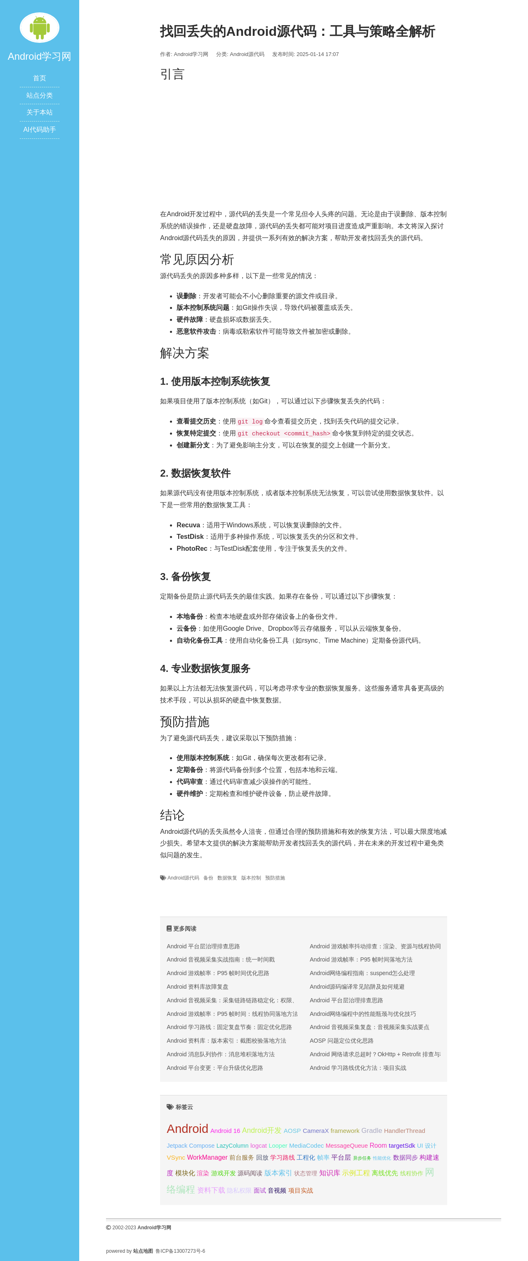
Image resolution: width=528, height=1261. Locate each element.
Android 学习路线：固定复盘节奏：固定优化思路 (229, 1027)
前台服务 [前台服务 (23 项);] (241, 1157)
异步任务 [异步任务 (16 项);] (362, 1158)
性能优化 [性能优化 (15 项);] (382, 1158)
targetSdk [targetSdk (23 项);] (402, 1145)
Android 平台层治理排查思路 (203, 946)
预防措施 (275, 878)
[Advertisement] (303, 142)
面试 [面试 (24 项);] (260, 1190)
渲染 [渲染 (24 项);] (203, 1173)
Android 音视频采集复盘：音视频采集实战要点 (369, 1027)
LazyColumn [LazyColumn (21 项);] (233, 1145)
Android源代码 (247, 54)
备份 (208, 878)
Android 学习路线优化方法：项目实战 (358, 1067)
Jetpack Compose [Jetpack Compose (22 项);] (190, 1145)
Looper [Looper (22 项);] (278, 1145)
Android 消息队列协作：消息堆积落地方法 (221, 1054)
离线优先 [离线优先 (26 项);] (385, 1173)
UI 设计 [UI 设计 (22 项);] (426, 1145)
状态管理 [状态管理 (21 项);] (305, 1173)
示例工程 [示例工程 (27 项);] (356, 1173)
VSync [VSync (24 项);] (176, 1157)
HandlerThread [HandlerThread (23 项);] (404, 1130)
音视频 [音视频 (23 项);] (277, 1190)
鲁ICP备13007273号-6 (180, 1251)
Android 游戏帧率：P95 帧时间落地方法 (361, 959)
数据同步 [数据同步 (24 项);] (405, 1157)
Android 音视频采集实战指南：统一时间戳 (221, 959)
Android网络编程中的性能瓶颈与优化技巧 (363, 1014)
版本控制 (251, 878)
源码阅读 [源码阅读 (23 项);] (250, 1173)
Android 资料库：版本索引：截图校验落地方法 (226, 1040)
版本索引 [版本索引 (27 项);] (278, 1173)
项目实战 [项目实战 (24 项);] (300, 1190)
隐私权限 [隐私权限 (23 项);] (239, 1190)
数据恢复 (227, 878)
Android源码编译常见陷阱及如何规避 (357, 986)
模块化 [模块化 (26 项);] (185, 1173)
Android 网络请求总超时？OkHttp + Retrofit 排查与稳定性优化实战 (395, 1054)
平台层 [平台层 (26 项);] (341, 1157)
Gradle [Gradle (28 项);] (371, 1131)
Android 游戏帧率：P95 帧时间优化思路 (218, 973)
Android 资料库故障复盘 (198, 986)
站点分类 (39, 95)
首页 (39, 78)
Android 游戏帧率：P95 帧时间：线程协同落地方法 (232, 1014)
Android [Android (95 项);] (187, 1128)
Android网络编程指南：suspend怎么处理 (362, 973)
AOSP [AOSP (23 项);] (292, 1130)
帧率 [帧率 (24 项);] (323, 1157)
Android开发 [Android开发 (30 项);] (262, 1130)
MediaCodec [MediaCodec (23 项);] (306, 1145)
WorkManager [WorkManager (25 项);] (207, 1157)
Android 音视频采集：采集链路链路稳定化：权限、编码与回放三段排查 (258, 1000)
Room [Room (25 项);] (378, 1145)
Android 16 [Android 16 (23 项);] (225, 1130)
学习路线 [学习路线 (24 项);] (282, 1157)
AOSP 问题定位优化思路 (342, 1040)
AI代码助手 (39, 129)
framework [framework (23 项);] (345, 1130)
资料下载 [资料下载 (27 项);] (211, 1190)
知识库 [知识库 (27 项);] (329, 1173)
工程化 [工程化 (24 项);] (306, 1157)
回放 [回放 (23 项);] (262, 1157)
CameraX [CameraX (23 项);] (316, 1130)
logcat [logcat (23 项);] (258, 1145)
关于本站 (39, 112)
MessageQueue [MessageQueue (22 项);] (346, 1145)
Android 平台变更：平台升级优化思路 (215, 1067)
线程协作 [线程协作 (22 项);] (411, 1173)
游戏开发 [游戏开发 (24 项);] (223, 1173)
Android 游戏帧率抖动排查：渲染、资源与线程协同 (375, 946)
